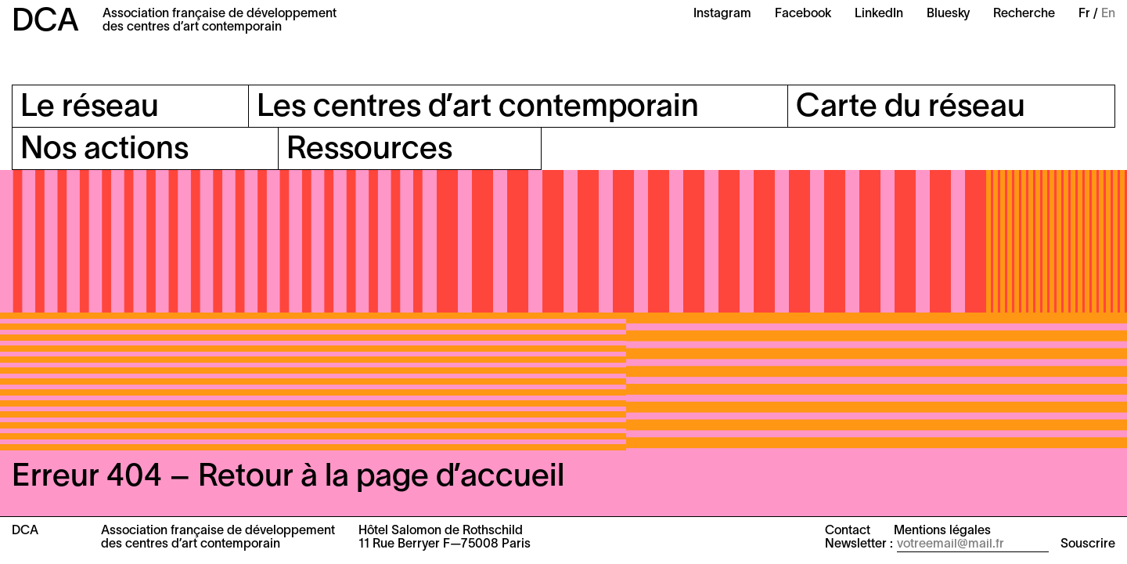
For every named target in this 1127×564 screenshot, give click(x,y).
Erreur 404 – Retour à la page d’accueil (288, 477)
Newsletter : (859, 544)
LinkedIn (879, 14)
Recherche (1024, 14)
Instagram (722, 14)
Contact (847, 531)
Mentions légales (942, 531)
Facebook (803, 14)
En (1108, 14)
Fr (1084, 14)
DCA (45, 22)
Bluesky (948, 14)
